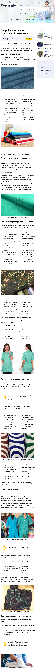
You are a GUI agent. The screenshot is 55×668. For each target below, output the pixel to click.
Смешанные (47, 33)
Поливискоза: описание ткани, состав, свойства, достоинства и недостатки (45, 46)
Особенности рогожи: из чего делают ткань (48, 55)
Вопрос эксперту (29, 2)
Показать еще (46, 75)
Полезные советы (16, 19)
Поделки (47, 14)
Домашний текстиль (25, 14)
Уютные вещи (30, 19)
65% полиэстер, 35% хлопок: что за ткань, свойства (49, 37)
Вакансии (26, 1)
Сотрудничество (21, 2)
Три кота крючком (23, 5)
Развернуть (28, 38)
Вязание (41, 19)
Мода (37, 14)
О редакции (20, 1)
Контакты (31, 1)
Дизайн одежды (10, 14)
